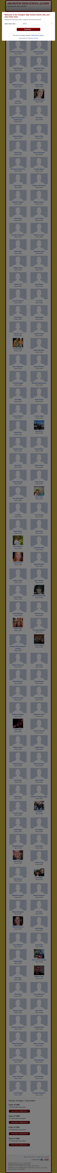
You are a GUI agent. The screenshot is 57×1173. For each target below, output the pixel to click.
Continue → (28, 29)
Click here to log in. (37, 35)
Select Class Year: (10, 23)
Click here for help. (33, 38)
